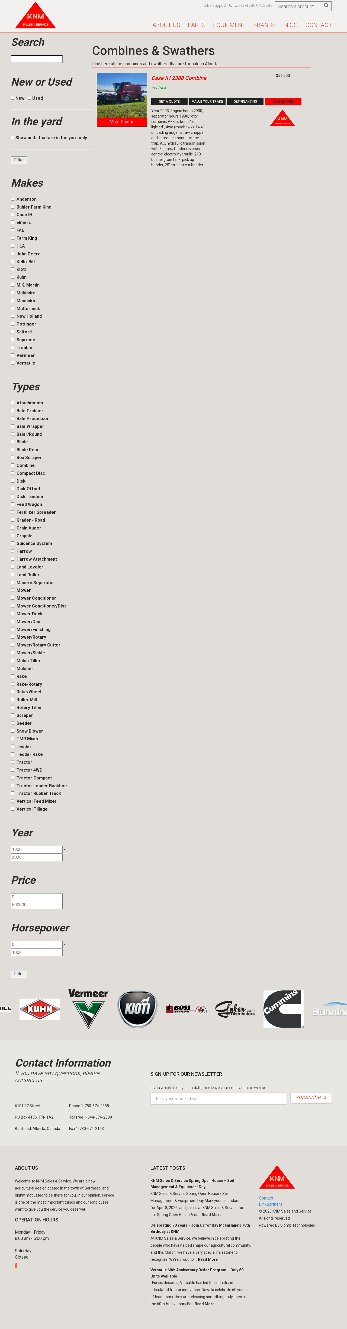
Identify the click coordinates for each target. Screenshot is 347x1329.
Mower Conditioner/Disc (39, 606)
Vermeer (23, 355)
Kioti (18, 269)
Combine (23, 465)
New (17, 98)
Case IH (21, 214)
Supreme (23, 339)
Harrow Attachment (34, 559)
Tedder (21, 746)
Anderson (24, 199)
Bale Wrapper (27, 426)
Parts (196, 25)
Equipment (229, 25)
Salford (21, 331)
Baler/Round (26, 434)
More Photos (122, 121)
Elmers (21, 222)
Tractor (21, 762)
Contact (318, 25)
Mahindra (23, 292)
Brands (264, 25)
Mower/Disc (26, 621)
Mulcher (22, 668)
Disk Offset (25, 488)
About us (166, 25)
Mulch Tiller (26, 660)
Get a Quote (169, 101)
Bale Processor (30, 418)
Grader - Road (28, 520)
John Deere (26, 253)
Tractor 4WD (27, 770)
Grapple (22, 535)
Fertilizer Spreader (33, 512)
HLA (18, 246)
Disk (18, 481)
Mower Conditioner (33, 598)
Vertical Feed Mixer (34, 801)
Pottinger (23, 324)
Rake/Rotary (26, 684)
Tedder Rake (27, 754)
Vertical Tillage (29, 809)
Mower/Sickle (28, 652)
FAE (17, 230)
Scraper (22, 715)
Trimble (21, 347)
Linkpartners (270, 1204)
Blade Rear (25, 449)
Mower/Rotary (28, 637)
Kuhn (19, 277)
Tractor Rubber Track (36, 793)
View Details (283, 101)
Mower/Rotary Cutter (35, 645)
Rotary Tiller (26, 707)
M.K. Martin (25, 285)
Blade (19, 441)
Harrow (21, 551)
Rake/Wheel (26, 691)
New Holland (26, 316)
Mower (21, 590)
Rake (19, 676)
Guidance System (31, 543)
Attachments (27, 402)
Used (35, 98)
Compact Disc (28, 473)
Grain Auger (26, 528)
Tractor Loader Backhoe (39, 785)
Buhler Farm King (31, 207)
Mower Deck (27, 613)
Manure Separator (32, 582)
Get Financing (245, 101)
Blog (290, 25)
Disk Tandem (27, 496)
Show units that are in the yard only (49, 137)
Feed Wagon (26, 504)
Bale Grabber (27, 410)
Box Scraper (26, 457)
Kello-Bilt (23, 261)
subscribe (311, 1097)
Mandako (23, 300)
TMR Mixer (25, 738)
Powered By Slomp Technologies (287, 1225)
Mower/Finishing (31, 629)
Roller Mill (24, 699)
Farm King (24, 238)
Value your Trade (207, 101)
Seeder (21, 723)
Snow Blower (27, 731)
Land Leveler (27, 567)
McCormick (25, 308)
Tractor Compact (31, 778)
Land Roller (25, 574)
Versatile (23, 363)
